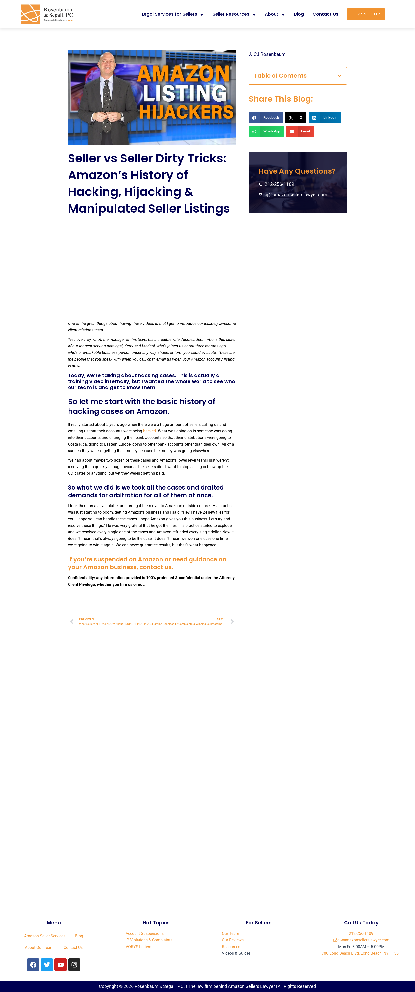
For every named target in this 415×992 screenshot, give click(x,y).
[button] (339, 75)
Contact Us (325, 14)
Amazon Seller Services (44, 936)
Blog (299, 14)
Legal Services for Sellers (173, 14)
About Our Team (39, 947)
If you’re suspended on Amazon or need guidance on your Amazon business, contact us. (148, 563)
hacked (149, 431)
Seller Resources (234, 14)
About (275, 14)
